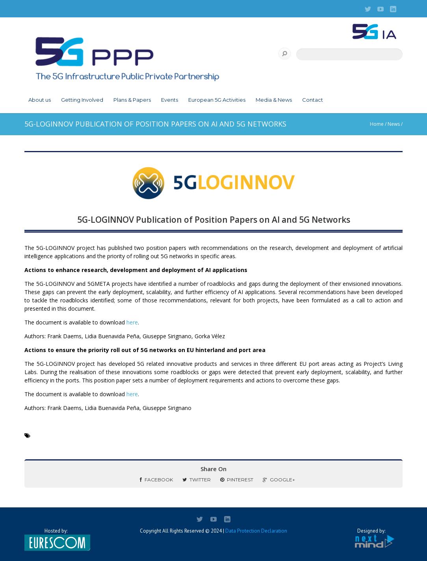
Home (377, 124)
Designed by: (371, 538)
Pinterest (236, 480)
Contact (312, 100)
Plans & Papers (132, 100)
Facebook (156, 480)
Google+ (279, 480)
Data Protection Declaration (256, 530)
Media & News (274, 100)
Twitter (196, 480)
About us (39, 100)
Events (169, 100)
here (132, 322)
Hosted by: (55, 539)
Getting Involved (82, 100)
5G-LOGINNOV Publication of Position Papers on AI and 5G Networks (213, 219)
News (394, 124)
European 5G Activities (216, 100)
